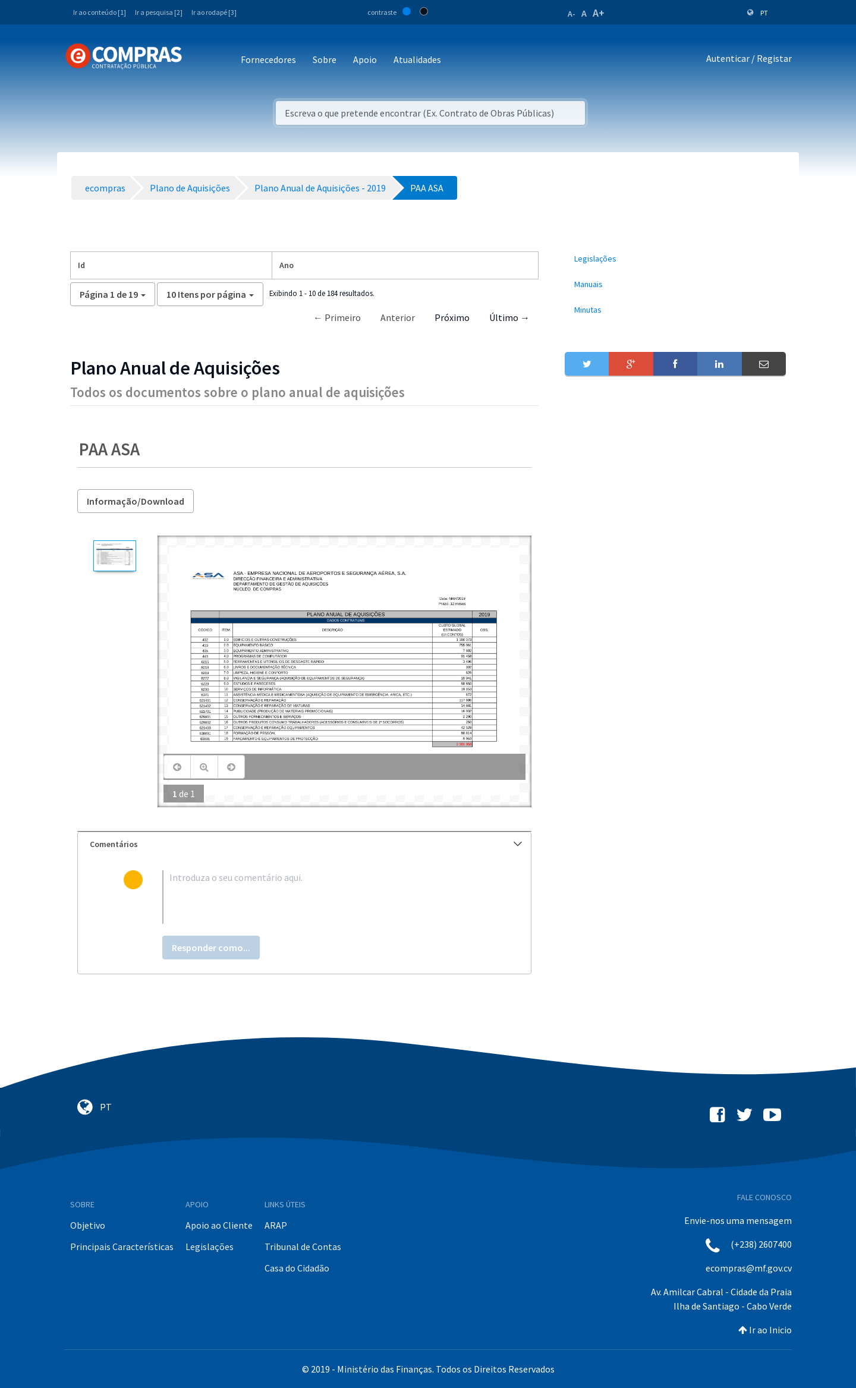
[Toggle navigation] (199, 60)
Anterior (397, 317)
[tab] (304, 844)
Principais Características (122, 1246)
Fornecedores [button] (268, 59)
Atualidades (417, 59)
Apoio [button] (365, 59)
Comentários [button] (306, 844)
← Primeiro (337, 317)
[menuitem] (675, 259)
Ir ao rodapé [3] (214, 12)
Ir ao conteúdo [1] (99, 12)
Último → (509, 317)
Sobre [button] (324, 59)
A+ (599, 13)
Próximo (452, 317)
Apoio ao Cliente (219, 1225)
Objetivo (87, 1225)
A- (571, 13)
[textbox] (323, 897)
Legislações (209, 1246)
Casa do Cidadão (297, 1268)
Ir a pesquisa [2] (158, 12)
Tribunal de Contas (303, 1246)
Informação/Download (135, 501)
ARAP (276, 1225)
